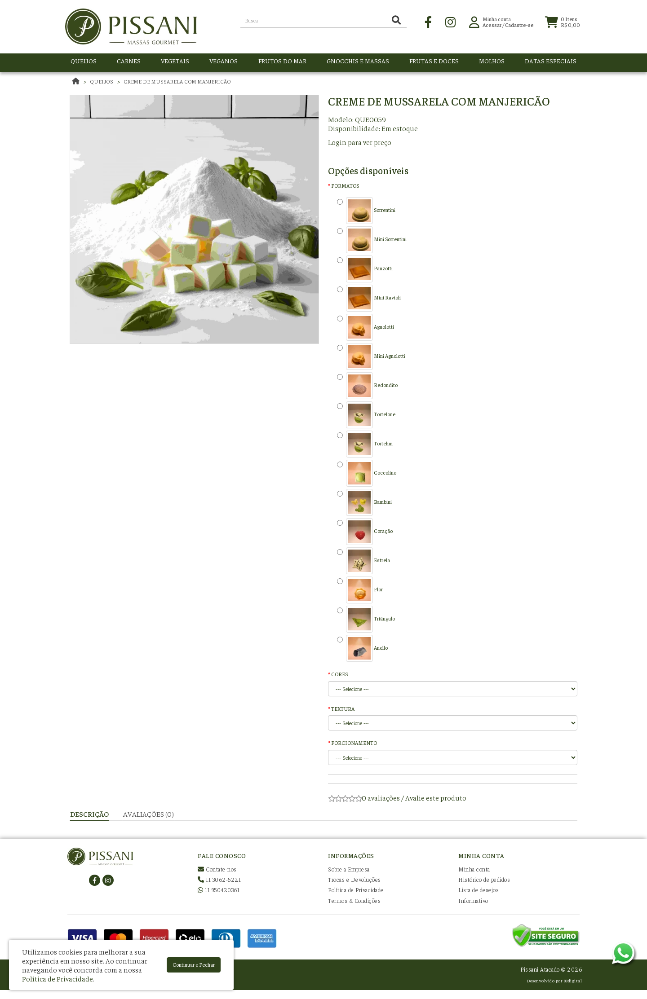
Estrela (363, 560)
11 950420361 (218, 889)
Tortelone (366, 414)
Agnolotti (365, 327)
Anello (362, 648)
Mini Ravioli (369, 298)
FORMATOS (345, 185)
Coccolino (366, 473)
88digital (573, 980)
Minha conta (474, 869)
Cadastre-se (519, 26)
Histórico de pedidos (484, 879)
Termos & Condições (354, 900)
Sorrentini (366, 210)
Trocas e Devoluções (354, 879)
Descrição (89, 813)
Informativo (473, 900)
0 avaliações (381, 797)
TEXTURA (343, 708)
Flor (360, 590)
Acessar (492, 26)
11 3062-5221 (219, 879)
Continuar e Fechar (194, 964)
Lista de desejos (478, 889)
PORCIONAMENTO (354, 742)
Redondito (367, 385)
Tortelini (365, 444)
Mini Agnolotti (371, 356)
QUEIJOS (101, 81)
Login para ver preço (359, 141)
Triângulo (366, 619)
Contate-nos (217, 869)
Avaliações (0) (148, 813)
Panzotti (365, 268)
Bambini (364, 502)
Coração (365, 531)
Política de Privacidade (356, 889)
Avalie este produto (435, 797)
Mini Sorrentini (372, 239)
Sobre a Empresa (349, 869)
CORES (339, 674)
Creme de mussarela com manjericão (177, 81)
